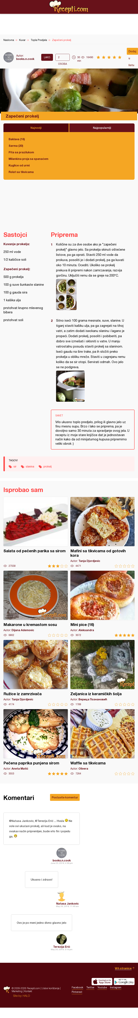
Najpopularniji (102, 127)
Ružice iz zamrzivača (35, 673)
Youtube (102, 987)
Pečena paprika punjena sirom (35, 742)
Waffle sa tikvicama (102, 742)
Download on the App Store (102, 981)
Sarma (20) (16, 145)
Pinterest (77, 992)
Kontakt (28, 991)
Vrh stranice (123, 968)
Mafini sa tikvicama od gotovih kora (102, 532)
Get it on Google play (124, 981)
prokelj (47, 466)
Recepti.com (69, 6)
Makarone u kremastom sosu (35, 604)
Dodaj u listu (132, 52)
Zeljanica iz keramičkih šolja (102, 673)
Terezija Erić (61, 946)
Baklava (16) (17, 139)
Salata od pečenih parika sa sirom (35, 532)
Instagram (115, 987)
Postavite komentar (65, 797)
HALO (26, 995)
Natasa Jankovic (67, 903)
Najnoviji (36, 127)
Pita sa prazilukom (21, 152)
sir (14, 466)
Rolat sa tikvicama (21, 171)
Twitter (90, 987)
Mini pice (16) (102, 604)
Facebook (77, 987)
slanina (30, 466)
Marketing (17, 991)
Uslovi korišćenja (50, 988)
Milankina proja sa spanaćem (28, 158)
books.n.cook (25, 58)
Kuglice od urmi (19, 165)
